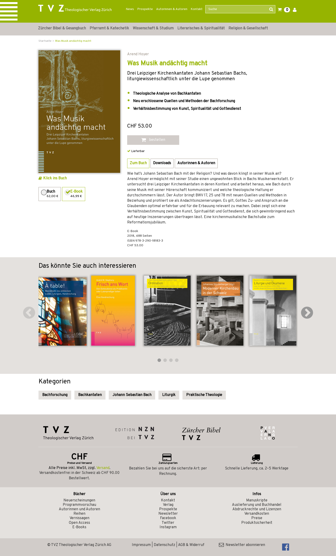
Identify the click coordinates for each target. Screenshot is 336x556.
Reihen (79, 513)
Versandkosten (256, 513)
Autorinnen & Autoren (171, 9)
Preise (256, 518)
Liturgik (168, 395)
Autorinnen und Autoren (79, 509)
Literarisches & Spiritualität (201, 28)
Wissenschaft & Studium (153, 28)
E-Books (79, 527)
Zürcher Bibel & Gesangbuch (62, 28)
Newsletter (168, 513)
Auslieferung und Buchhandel (256, 505)
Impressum (141, 545)
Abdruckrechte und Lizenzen (256, 509)
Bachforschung (54, 395)
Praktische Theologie (204, 395)
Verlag (168, 505)
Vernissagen (79, 518)
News (130, 9)
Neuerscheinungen (79, 500)
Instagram (168, 527)
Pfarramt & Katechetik (109, 28)
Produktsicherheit (256, 523)
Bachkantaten (90, 395)
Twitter (168, 523)
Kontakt (197, 9)
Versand (102, 468)
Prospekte (145, 9)
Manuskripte (256, 500)
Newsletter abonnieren (242, 545)
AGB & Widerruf (191, 545)
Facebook (168, 518)
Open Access (79, 523)
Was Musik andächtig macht (73, 41)
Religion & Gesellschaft (248, 28)
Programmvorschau (79, 505)
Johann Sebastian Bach (131, 395)
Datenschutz (164, 545)
